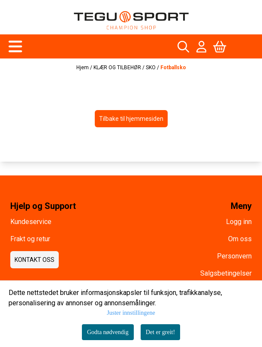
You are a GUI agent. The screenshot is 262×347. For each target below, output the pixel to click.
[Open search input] (183, 46)
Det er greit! (160, 332)
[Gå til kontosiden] (201, 46)
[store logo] (131, 20)
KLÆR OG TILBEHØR (117, 67)
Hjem (83, 67)
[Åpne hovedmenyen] (15, 46)
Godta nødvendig (108, 332)
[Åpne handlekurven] (220, 46)
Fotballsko (173, 67)
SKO (151, 67)
